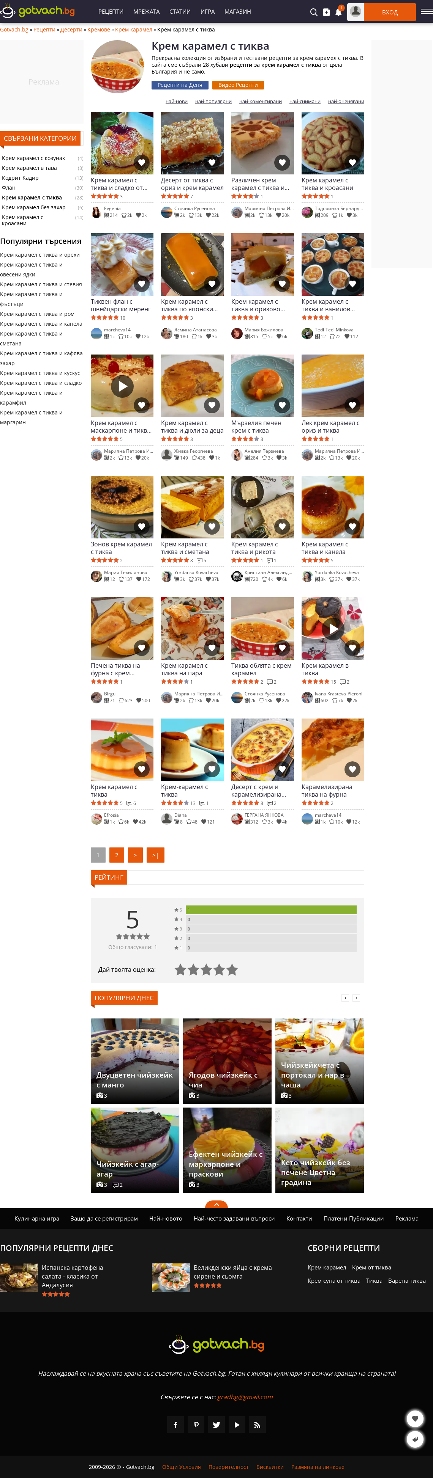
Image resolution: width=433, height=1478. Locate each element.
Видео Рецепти (238, 84)
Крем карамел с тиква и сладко (41, 382)
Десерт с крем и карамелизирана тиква (256, 790)
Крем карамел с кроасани (22, 220)
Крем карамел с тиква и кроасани (327, 183)
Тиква (374, 1280)
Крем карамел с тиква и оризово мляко (255, 305)
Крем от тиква (371, 1267)
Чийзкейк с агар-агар (127, 1169)
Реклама (407, 1218)
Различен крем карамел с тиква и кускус (257, 183)
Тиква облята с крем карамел (261, 669)
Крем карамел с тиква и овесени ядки (31, 269)
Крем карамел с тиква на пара (184, 669)
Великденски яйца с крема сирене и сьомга (233, 1271)
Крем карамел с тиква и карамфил (31, 397)
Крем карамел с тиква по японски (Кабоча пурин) (187, 305)
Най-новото (165, 1218)
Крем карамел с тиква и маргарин (31, 417)
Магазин (237, 11)
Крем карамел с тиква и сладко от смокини (117, 183)
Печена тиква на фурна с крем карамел (115, 669)
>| (155, 855)
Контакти (299, 1218)
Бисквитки (270, 1466)
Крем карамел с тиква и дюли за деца (192, 426)
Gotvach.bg (14, 30)
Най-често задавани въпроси (234, 1218)
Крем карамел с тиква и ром (37, 313)
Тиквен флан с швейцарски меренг (121, 305)
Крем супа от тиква (334, 1280)
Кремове (98, 30)
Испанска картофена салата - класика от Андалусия (72, 1276)
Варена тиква (407, 1280)
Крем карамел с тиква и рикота (254, 547)
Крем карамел (133, 30)
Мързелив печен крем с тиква (256, 426)
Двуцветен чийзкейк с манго (134, 1080)
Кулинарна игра (36, 1218)
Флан (9, 188)
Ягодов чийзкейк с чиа (223, 1080)
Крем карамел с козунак (33, 158)
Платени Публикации (354, 1218)
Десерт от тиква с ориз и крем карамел (192, 183)
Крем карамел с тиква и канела (41, 323)
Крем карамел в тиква (325, 669)
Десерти (71, 30)
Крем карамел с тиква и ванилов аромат (326, 305)
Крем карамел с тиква (114, 790)
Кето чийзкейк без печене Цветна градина (315, 1172)
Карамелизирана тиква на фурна (327, 790)
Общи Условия (181, 1466)
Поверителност (229, 1466)
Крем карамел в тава (29, 168)
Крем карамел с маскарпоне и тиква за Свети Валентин (120, 426)
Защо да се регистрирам (104, 1218)
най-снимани (305, 101)
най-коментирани (260, 101)
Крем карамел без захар (34, 207)
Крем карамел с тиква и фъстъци (31, 299)
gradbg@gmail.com (245, 1397)
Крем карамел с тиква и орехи (40, 254)
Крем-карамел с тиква (184, 790)
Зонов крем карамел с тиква (121, 547)
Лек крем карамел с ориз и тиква (331, 426)
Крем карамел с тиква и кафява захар (41, 358)
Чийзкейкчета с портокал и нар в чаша (312, 1075)
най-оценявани (346, 101)
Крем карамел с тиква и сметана (31, 338)
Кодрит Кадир (20, 178)
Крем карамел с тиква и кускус (40, 373)
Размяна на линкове (318, 1466)
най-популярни (213, 101)
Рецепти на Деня (180, 84)
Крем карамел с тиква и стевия (41, 284)
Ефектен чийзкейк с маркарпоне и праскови (225, 1164)
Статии (180, 11)
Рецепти (110, 11)
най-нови (177, 101)
